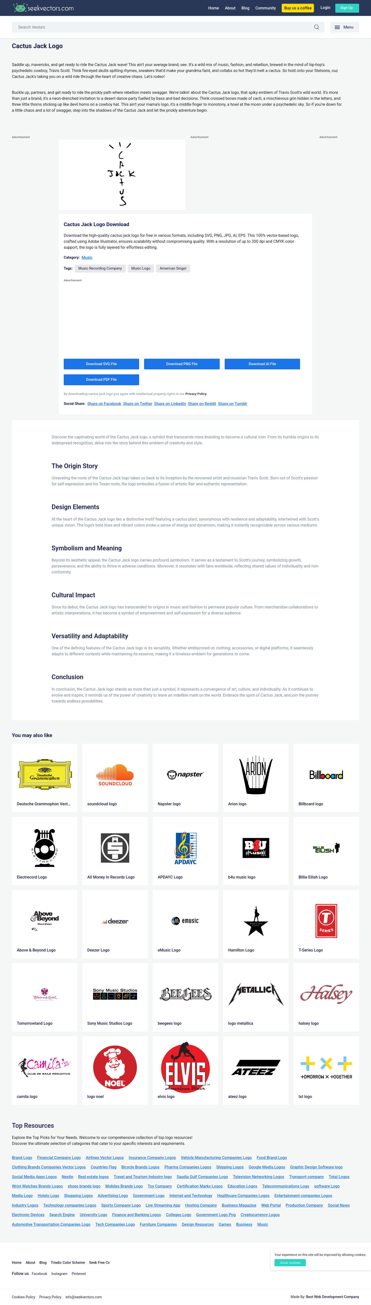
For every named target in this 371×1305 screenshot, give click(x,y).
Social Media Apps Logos (34, 1176)
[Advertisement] (32, 214)
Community (265, 8)
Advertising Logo (113, 1195)
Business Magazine (239, 1205)
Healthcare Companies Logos (243, 1195)
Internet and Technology (190, 1195)
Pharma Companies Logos (187, 1167)
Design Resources (198, 1224)
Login (325, 7)
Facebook (39, 1274)
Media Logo (22, 1195)
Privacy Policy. (196, 394)
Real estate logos (93, 1176)
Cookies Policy (23, 1297)
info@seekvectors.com (83, 1297)
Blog (245, 8)
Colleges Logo (178, 1214)
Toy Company (160, 1186)
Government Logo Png (216, 1214)
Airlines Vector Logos (105, 1157)
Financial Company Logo (59, 1157)
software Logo (327, 1186)
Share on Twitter (137, 403)
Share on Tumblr (232, 403)
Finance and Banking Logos (136, 1214)
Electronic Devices (28, 1214)
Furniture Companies (158, 1224)
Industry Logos (25, 1205)
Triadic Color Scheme (68, 1263)
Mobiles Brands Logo (124, 1186)
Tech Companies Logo (115, 1224)
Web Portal (271, 1205)
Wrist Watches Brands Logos (37, 1186)
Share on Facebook (104, 403)
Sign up (346, 7)
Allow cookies (290, 1263)
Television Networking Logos (258, 1176)
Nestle (67, 1176)
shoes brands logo (84, 1186)
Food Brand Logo (272, 1157)
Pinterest (79, 1274)
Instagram (59, 1274)
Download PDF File (101, 379)
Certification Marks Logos (200, 1186)
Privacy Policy (50, 1297)
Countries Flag (104, 1167)
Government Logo (148, 1195)
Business (244, 1224)
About (230, 8)
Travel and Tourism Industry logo (143, 1176)
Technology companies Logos (69, 1205)
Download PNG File (182, 364)
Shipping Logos (230, 1167)
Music (87, 257)
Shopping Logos (78, 1195)
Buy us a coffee (297, 8)
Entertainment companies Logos (303, 1195)
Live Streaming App (163, 1205)
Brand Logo (22, 1157)
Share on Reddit (202, 403)
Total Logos (339, 1176)
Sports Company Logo (121, 1205)
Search (319, 28)
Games (225, 1224)
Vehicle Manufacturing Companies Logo (216, 1157)
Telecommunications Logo (285, 1186)
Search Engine (62, 1214)
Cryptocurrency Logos (260, 1214)
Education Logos (242, 1186)
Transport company (306, 1176)
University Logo (93, 1214)
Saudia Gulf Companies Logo (202, 1176)
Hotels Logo (48, 1195)
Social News (339, 1205)
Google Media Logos (267, 1167)
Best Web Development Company (332, 1297)
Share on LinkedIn (170, 403)
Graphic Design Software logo (316, 1167)
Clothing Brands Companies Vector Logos (49, 1167)
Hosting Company (201, 1205)
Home (213, 8)
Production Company (304, 1205)
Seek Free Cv (99, 1263)
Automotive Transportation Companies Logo (51, 1224)
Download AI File (262, 364)
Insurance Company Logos (152, 1157)
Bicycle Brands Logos (141, 1167)
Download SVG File (101, 364)
